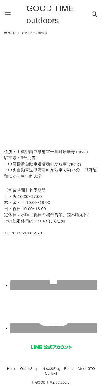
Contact (51, 373)
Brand (68, 369)
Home (11, 369)
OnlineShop (29, 369)
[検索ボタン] (94, 14)
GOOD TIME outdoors (50, 14)
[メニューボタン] (7, 14)
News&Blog (51, 369)
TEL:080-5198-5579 (23, 233)
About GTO (86, 369)
